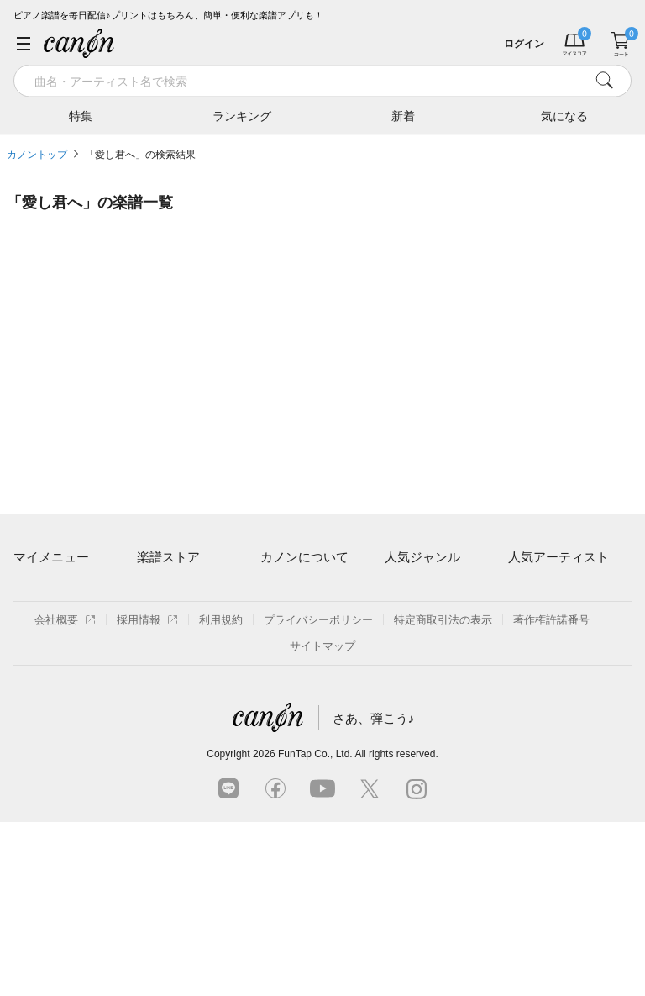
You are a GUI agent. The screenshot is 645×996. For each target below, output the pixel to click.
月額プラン (287, 619)
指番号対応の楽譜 (180, 735)
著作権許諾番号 (551, 794)
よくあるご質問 (298, 677)
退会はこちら (46, 667)
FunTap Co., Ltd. (315, 928)
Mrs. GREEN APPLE (558, 619)
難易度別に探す (175, 648)
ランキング (241, 115)
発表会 (401, 706)
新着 (403, 115)
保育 (395, 648)
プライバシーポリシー (318, 794)
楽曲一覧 (159, 619)
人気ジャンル (422, 557)
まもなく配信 (169, 706)
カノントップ (37, 155)
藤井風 (524, 590)
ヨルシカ (530, 648)
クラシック (412, 619)
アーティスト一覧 (180, 590)
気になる (564, 115)
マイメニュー (51, 557)
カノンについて (304, 557)
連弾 (395, 590)
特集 (80, 115)
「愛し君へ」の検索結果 (140, 155)
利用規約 (221, 794)
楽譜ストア (168, 557)
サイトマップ (322, 820)
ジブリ (401, 677)
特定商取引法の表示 (443, 794)
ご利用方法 (287, 590)
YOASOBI (533, 677)
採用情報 (147, 794)
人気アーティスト (558, 557)
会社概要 (65, 794)
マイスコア (40, 590)
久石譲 (524, 706)
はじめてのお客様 (304, 648)
